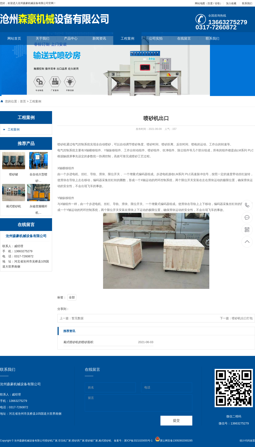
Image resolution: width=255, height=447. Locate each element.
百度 (210, 3)
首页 (23, 101)
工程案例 (127, 38)
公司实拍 (159, 38)
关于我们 (46, 38)
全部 (72, 297)
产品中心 (74, 38)
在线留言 (187, 38)
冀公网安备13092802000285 (176, 440)
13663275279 (247, 205)
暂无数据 (78, 318)
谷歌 (217, 3)
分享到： (63, 309)
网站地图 (200, 3)
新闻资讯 (102, 38)
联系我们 (247, 3)
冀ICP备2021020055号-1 (138, 440)
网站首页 (17, 38)
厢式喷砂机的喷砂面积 (78, 342)
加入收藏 (231, 3)
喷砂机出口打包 (242, 318)
